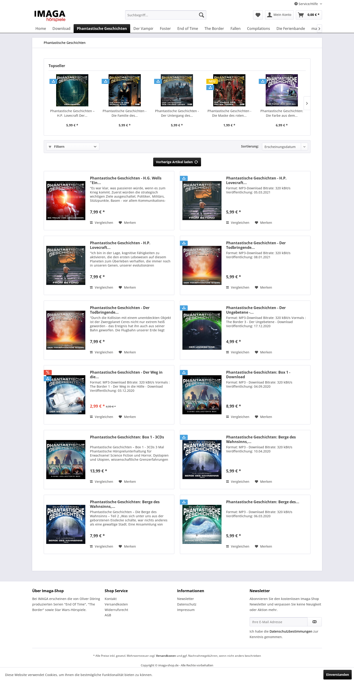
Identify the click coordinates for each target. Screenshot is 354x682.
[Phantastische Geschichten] (102, 28)
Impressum (186, 610)
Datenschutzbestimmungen (291, 631)
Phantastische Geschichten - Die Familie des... (125, 113)
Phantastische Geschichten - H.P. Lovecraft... (256, 180)
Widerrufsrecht (116, 610)
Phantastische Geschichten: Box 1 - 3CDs (127, 437)
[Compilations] (258, 28)
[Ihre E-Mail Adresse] (279, 621)
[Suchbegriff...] (165, 15)
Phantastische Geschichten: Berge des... (262, 502)
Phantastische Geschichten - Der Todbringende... (256, 245)
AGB (108, 615)
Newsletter (185, 599)
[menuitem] (165, 15)
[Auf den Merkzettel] (127, 222)
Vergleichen (101, 222)
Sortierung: (250, 146)
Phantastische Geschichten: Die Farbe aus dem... (281, 113)
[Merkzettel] (258, 15)
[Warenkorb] (309, 15)
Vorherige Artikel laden (177, 161)
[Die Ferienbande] (290, 28)
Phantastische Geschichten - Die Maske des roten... (229, 113)
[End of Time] (187, 28)
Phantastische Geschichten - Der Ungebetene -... (256, 310)
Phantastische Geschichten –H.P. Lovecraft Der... (72, 113)
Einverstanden (337, 674)
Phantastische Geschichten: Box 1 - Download (258, 374)
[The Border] (214, 28)
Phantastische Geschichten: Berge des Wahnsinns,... (261, 439)
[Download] (61, 28)
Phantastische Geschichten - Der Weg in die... (126, 374)
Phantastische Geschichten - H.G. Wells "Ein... (125, 180)
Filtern (56, 146)
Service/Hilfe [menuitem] (306, 4)
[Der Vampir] (143, 28)
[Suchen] (201, 15)
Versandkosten (116, 604)
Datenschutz (186, 604)
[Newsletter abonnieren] (314, 621)
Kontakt (111, 599)
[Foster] (165, 28)
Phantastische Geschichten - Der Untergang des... (177, 113)
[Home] (40, 28)
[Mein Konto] (279, 15)
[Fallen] (235, 28)
